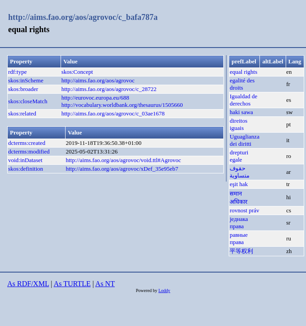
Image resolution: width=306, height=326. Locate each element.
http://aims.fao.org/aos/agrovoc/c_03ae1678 (113, 113)
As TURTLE (72, 284)
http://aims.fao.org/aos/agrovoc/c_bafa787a (83, 17)
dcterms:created (26, 142)
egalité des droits (242, 84)
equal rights (243, 71)
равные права (239, 238)
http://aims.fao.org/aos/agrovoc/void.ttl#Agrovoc (123, 160)
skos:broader (23, 89)
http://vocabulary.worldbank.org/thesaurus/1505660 (122, 104)
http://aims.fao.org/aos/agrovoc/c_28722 (109, 89)
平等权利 (241, 251)
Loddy (164, 290)
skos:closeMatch (27, 101)
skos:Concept (77, 71)
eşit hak (239, 184)
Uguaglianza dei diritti (244, 140)
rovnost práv (244, 210)
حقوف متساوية (240, 172)
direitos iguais (238, 124)
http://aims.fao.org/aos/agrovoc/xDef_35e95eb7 (122, 168)
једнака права (239, 223)
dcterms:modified (29, 151)
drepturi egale (239, 156)
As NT (105, 284)
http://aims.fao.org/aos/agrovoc (98, 80)
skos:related (22, 113)
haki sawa (241, 112)
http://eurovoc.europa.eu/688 (95, 97)
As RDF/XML (28, 284)
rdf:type (17, 71)
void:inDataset (25, 160)
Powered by (147, 290)
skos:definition (25, 168)
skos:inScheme (25, 80)
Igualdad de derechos (243, 100)
